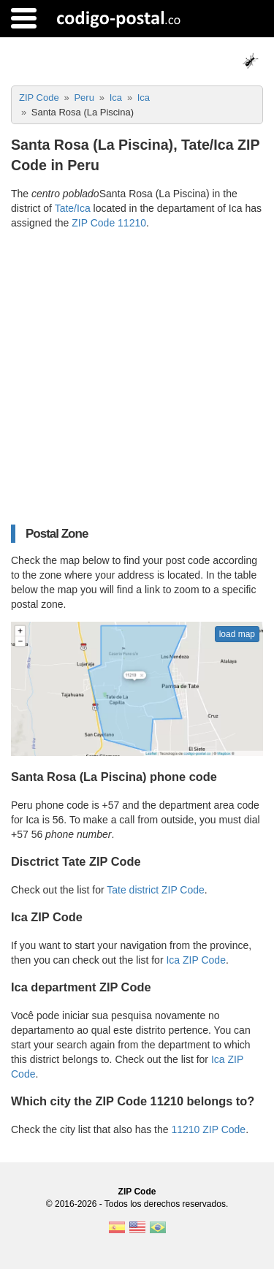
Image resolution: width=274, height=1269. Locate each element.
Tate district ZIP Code (156, 890)
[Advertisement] (137, 377)
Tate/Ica (73, 208)
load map (237, 634)
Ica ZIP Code (195, 960)
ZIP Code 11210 (109, 223)
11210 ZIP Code (208, 1129)
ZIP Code (137, 1191)
